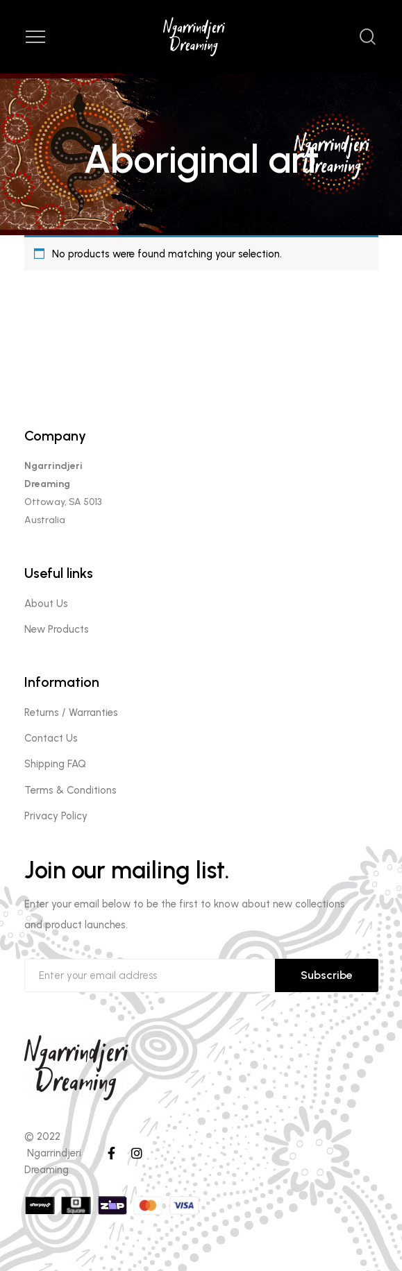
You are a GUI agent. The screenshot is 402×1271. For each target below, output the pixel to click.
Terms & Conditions (70, 790)
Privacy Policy (55, 816)
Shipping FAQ (55, 764)
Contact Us (51, 738)
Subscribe (327, 975)
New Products (56, 629)
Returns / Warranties (71, 712)
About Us (46, 603)
